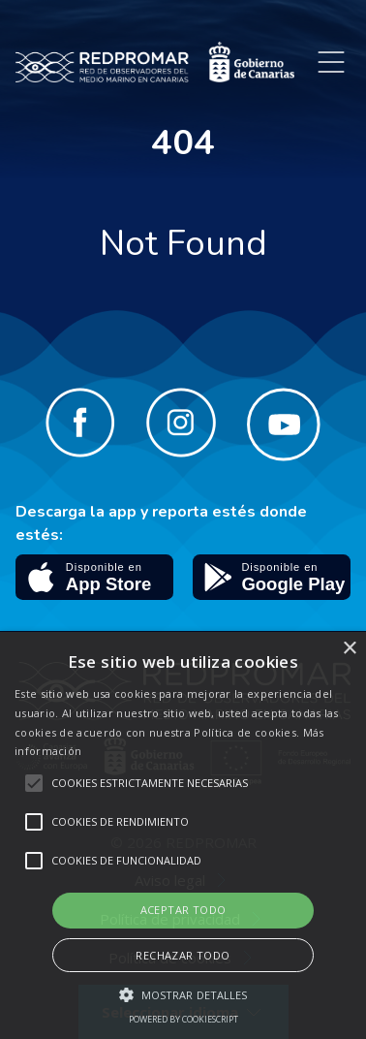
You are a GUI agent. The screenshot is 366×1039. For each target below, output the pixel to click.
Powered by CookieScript (183, 1019)
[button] (183, 994)
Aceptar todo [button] (183, 909)
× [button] (349, 649)
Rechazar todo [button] (182, 955)
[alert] (183, 835)
